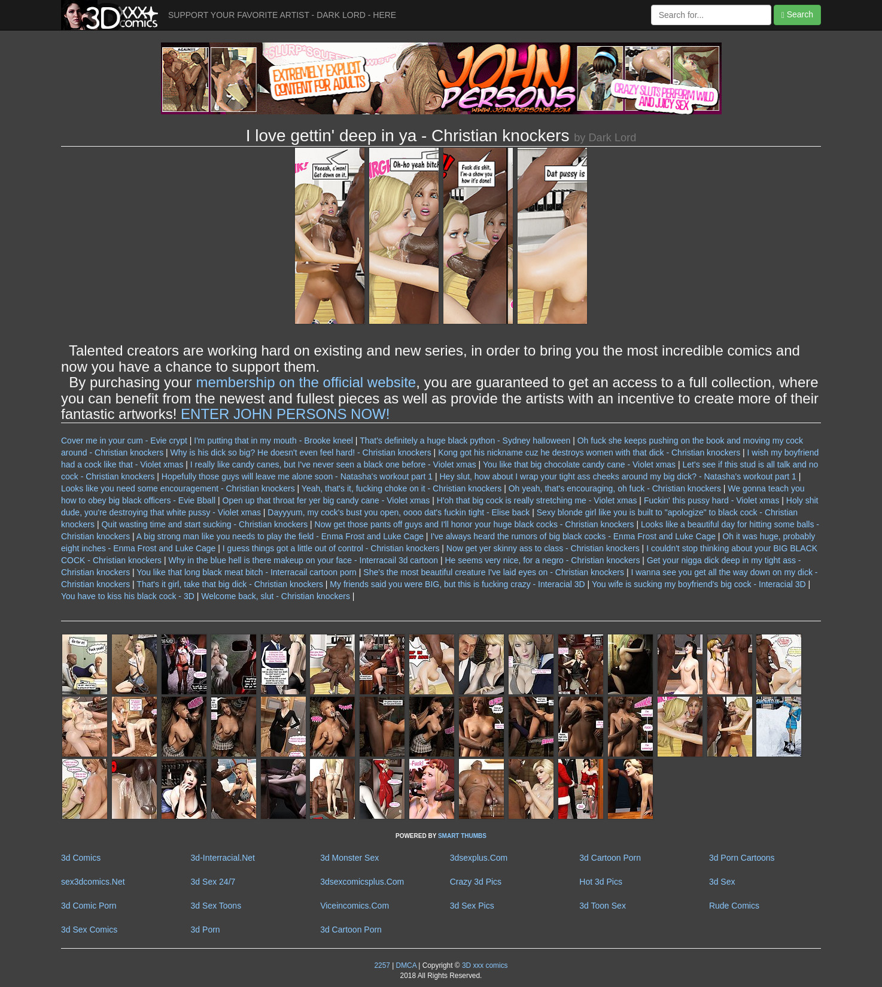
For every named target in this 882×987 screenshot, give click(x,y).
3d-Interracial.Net (223, 858)
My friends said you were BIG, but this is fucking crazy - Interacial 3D (457, 584)
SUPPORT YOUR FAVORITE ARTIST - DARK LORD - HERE (282, 15)
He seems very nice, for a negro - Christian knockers (542, 560)
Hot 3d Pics (600, 881)
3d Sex (722, 881)
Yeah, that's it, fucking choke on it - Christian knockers (401, 488)
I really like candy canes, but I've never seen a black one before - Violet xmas (333, 464)
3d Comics (81, 858)
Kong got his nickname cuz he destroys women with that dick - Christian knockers (589, 452)
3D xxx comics (484, 965)
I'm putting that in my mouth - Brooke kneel (273, 440)
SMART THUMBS (462, 836)
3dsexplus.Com (479, 858)
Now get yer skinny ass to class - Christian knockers (543, 548)
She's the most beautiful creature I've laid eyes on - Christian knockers (493, 572)
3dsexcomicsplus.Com (362, 881)
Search (797, 15)
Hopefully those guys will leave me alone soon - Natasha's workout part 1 (297, 476)
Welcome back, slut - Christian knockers (275, 596)
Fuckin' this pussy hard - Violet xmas (712, 500)
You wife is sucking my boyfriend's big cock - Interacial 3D (699, 584)
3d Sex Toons (216, 905)
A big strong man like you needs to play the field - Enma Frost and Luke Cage (280, 536)
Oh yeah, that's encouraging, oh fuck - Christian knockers (615, 488)
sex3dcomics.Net (93, 881)
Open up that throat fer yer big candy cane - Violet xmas (326, 500)
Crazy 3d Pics (475, 881)
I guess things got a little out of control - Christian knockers (331, 548)
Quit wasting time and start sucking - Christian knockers (204, 524)
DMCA (406, 965)
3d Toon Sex (602, 905)
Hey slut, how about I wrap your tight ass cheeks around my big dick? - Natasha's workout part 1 (617, 476)
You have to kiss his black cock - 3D (127, 596)
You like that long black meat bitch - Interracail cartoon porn (246, 572)
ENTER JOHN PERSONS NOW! (285, 414)
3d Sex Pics (472, 905)
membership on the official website (306, 382)
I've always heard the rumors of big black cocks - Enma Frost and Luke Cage (573, 536)
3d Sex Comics (89, 929)
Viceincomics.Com (354, 905)
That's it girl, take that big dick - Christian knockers (229, 584)
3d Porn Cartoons (742, 858)
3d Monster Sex (349, 858)
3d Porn (205, 929)
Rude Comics (734, 905)
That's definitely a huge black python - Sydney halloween (465, 440)
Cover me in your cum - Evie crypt (124, 440)
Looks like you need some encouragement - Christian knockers (178, 488)
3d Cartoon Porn (610, 858)
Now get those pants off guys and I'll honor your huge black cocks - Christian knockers (474, 524)
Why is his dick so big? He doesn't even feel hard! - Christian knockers (301, 452)
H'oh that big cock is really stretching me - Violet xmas (537, 500)
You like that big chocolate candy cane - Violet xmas (579, 464)
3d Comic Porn (89, 905)
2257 (382, 965)
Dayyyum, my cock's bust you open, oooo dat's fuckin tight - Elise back (398, 512)
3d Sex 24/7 (213, 881)
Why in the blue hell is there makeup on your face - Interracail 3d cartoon (303, 560)
